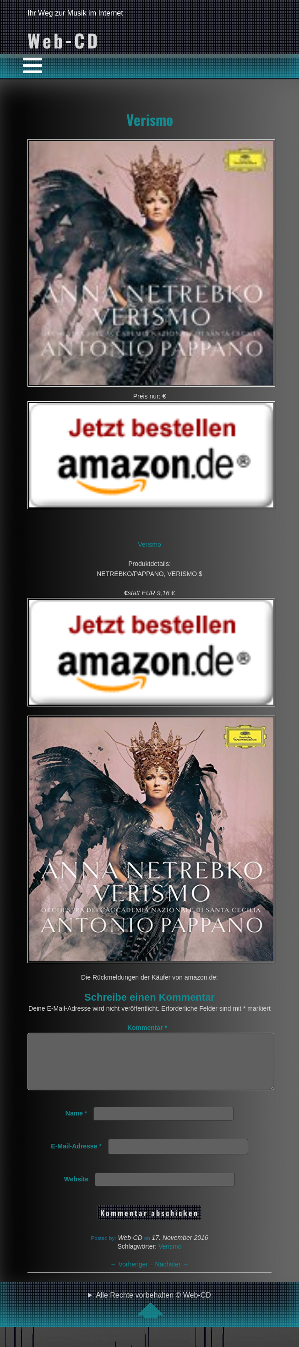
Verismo (149, 119)
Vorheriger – (132, 1275)
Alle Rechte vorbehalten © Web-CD (153, 1315)
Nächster (172, 1275)
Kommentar (147, 1027)
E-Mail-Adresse (76, 1157)
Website (76, 1190)
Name (76, 1124)
